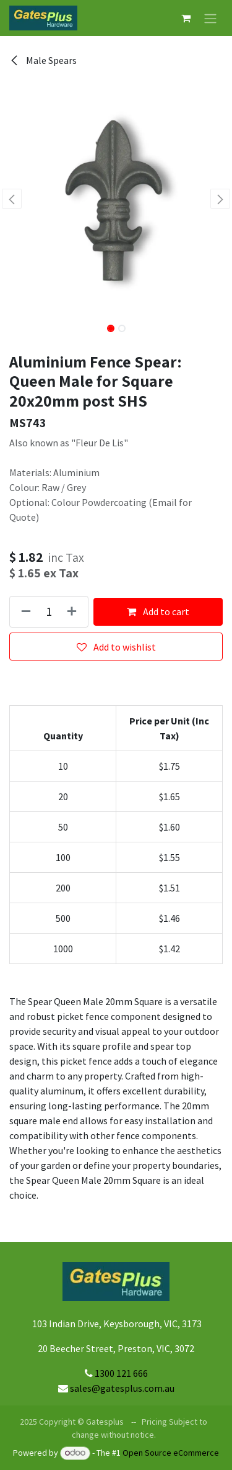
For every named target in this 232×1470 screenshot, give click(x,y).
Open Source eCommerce (170, 1452)
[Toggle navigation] (210, 18)
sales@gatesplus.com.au (122, 1388)
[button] (12, 199)
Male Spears (43, 60)
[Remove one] (23, 612)
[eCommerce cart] (185, 18)
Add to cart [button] (158, 611)
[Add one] (74, 612)
